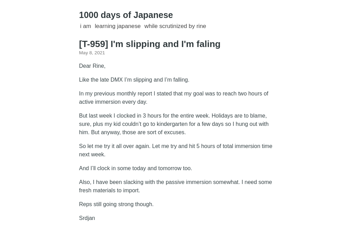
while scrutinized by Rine (175, 26)
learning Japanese (118, 26)
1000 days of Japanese (126, 15)
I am (85, 26)
